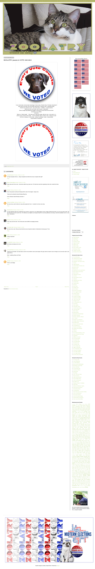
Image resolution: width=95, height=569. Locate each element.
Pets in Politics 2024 (86, 464)
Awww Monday (76, 237)
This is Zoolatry (77, 481)
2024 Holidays (78, 405)
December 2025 (75, 424)
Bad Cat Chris (76, 267)
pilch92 (8, 260)
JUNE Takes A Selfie (81, 452)
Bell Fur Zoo (75, 268)
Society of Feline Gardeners (77, 474)
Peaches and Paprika (77, 326)
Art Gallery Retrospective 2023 (83, 415)
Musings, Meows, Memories (78, 321)
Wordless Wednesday (77, 251)
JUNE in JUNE (83, 447)
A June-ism (79, 411)
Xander (78, 487)
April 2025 (88, 412)
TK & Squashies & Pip (77, 348)
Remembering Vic (76, 172)
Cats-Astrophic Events (77, 277)
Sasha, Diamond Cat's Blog (78, 334)
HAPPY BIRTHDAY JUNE (80, 434)
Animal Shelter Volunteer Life (78, 265)
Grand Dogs (82, 433)
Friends (86, 431)
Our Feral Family (79, 462)
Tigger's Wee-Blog (76, 347)
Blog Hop (86, 417)
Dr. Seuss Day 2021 (85, 426)
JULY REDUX (77, 444)
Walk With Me (77, 484)
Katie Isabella (75, 305)
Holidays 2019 (75, 440)
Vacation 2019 (77, 483)
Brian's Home (75, 273)
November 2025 (77, 461)
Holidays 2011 (76, 438)
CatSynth (75, 278)
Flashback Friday (76, 241)
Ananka (74, 262)
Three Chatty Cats (76, 345)
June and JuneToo (86, 444)
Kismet (8, 219)
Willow (89, 484)
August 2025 (87, 416)
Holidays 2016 (75, 439)
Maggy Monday (83, 456)
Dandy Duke (75, 371)
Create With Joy (87, 423)
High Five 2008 (75, 435)
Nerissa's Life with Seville (78, 324)
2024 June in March (81, 408)
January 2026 (85, 443)
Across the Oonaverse (77, 260)
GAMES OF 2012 (85, 432)
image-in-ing (75, 244)
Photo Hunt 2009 (79, 465)
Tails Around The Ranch (77, 387)
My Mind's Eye (76, 322)
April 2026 (74, 413)
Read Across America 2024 (85, 470)
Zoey (86, 487)
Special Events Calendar (77, 475)
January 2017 (77, 441)
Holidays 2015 (87, 438)
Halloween (73, 434)
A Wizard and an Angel (77, 258)
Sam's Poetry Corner (77, 247)
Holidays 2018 (87, 439)
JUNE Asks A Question (83, 445)
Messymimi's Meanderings (78, 313)
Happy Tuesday (76, 243)
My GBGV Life (76, 381)
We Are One (84, 484)
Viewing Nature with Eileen (78, 397)
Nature (85, 459)
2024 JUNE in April (84, 405)
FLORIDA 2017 (87, 429)
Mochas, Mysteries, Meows (78, 316)
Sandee (8, 190)
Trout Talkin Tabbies (77, 351)
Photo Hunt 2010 (86, 465)
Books (79, 418)
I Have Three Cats (76, 299)
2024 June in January (76, 407)
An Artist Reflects (76, 362)
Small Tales (75, 384)
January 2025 (79, 443)
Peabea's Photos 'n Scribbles (78, 383)
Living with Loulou (76, 306)
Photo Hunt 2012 (82, 467)
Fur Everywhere (76, 294)
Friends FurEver (76, 293)
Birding (82, 417)
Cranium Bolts (76, 283)
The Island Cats (76, 340)
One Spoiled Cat (76, 325)
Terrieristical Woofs (76, 388)
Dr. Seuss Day (78, 426)
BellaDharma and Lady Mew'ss (79, 270)
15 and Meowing (76, 257)
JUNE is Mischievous (85, 450)
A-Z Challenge (84, 411)
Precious (75, 331)
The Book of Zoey (84, 476)
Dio (79, 424)
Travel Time (88, 481)
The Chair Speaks (76, 338)
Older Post (67, 286)
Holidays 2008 (78, 437)
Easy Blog (75, 372)
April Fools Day (79, 413)
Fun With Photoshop (78, 432)
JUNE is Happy (77, 450)
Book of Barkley (76, 367)
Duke (8, 234)
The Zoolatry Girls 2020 (80, 480)
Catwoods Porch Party (77, 280)
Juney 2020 (87, 453)
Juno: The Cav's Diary (77, 374)
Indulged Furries (76, 300)
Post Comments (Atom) (13, 288)
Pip (89, 468)
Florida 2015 (81, 429)
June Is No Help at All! (76, 451)
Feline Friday (75, 240)
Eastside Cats (10, 209)
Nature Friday (75, 246)
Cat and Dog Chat (76, 368)
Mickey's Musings (76, 315)
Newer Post (6, 286)
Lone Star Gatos (76, 309)
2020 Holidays (79, 404)
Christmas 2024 (81, 423)
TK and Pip (84, 481)
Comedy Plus (75, 281)
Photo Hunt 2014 (78, 468)
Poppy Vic (77, 470)
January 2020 (87, 441)
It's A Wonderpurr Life (77, 302)
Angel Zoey (77, 412)
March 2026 (76, 457)
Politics (79, 469)
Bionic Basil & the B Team (78, 271)
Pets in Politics (80, 464)
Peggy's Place (74, 464)
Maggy (78, 456)
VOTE (13, 166)
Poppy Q (75, 329)
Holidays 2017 (81, 439)
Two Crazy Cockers (77, 394)
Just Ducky (75, 303)
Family (81, 427)
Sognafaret (75, 335)
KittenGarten (88, 455)
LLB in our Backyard (77, 380)
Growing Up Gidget (76, 296)
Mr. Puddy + (75, 318)
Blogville (75, 418)
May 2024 (82, 457)
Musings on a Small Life (77, 319)
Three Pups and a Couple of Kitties (79, 391)
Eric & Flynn (75, 289)
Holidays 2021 (81, 440)
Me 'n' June (76, 458)
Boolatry (82, 418)
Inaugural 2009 (86, 440)
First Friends (87, 428)
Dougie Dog (9, 166)
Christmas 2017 (78, 422)
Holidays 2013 (82, 438)
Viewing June (82, 483)
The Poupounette (76, 341)
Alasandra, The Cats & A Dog (78, 261)
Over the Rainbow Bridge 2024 (80, 463)
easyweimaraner (10, 174)
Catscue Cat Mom (10, 202)
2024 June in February (85, 406)
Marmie (80, 457)
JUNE (81, 444)
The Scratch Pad (79, 479)
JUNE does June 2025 (81, 446)
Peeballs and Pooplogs (77, 328)
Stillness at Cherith (76, 337)
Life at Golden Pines (77, 378)
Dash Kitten (75, 286)
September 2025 (87, 473)
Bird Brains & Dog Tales (77, 365)
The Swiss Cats (10, 227)
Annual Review (82, 412)
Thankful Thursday (76, 250)
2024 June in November (79, 410)
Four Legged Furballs (77, 291)
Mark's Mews (75, 310)
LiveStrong (74, 456)
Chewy (77, 421)
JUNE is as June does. (81, 449)
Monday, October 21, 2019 (19, 174)
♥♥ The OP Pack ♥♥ (11, 249)
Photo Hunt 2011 (75, 467)
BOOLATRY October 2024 (81, 420)
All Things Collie (76, 359)
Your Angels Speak (76, 353)
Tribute (73, 483)
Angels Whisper (76, 264)
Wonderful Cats (76, 485)
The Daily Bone (76, 390)
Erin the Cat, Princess (77, 290)
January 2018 (82, 441)
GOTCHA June (77, 433)
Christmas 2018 (86, 422)
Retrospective (82, 471)
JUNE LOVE (83, 451)
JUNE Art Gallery (75, 445)
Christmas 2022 (75, 423)
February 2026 (75, 428)
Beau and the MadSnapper (78, 364)
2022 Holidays (84, 404)
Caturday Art (75, 238)
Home (37, 286)
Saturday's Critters (76, 248)
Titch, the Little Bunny (77, 393)
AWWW (73, 417)
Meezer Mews (76, 312)
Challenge (74, 421)
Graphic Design (76, 174)
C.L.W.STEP (9, 242)
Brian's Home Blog (11, 182)
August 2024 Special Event (78, 416)
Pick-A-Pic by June (84, 468)
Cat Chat (75, 276)
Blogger (57, 565)
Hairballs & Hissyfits (77, 297)
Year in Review (82, 487)
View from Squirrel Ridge (78, 396)
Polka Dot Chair (83, 469)
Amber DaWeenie (76, 361)
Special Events (86, 474)
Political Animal (74, 469)
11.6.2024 (73, 404)
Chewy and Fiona (82, 421)
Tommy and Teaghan (77, 350)
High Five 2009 (82, 435)
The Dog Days (84, 478)
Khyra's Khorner (76, 375)
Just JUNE (79, 455)
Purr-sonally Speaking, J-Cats (79, 332)
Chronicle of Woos (76, 369)
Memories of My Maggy (85, 458)
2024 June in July (84, 407)
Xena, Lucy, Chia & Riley (78, 399)
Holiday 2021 (87, 435)
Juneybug (73, 455)
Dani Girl (75, 284)
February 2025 (87, 427)
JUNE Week (88, 452)
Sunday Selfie (86, 475)
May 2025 (86, 457)
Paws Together (87, 463)
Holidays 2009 (83, 437)
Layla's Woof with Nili (77, 377)
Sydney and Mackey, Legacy (78, 385)
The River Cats (76, 342)
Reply (8, 178)
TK (81, 481)
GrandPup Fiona (87, 433)
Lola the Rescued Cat (77, 308)
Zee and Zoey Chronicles (78, 354)
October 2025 (84, 461)
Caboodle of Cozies (77, 274)
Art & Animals (85, 413)
